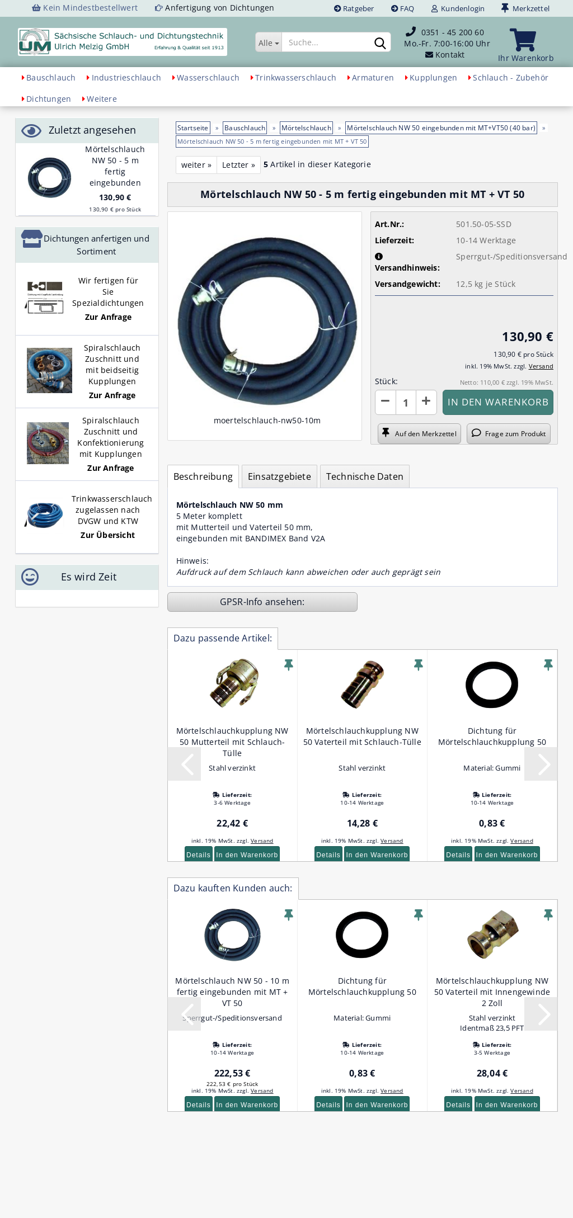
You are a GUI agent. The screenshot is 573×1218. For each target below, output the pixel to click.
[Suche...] (268, 42)
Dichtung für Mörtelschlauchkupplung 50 (492, 736)
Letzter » (238, 164)
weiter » (196, 164)
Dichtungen (48, 98)
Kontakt (449, 54)
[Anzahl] (406, 402)
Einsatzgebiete (279, 476)
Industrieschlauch (126, 77)
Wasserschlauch (208, 77)
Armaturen (373, 77)
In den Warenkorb (247, 855)
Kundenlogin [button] (458, 8)
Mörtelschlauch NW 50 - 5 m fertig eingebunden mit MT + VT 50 (115, 171)
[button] (385, 402)
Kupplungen (433, 77)
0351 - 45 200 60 (452, 32)
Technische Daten (364, 476)
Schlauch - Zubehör (510, 77)
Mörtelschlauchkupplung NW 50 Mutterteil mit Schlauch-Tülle (232, 741)
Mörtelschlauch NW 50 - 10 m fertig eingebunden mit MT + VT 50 (232, 991)
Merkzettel (525, 8)
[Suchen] (380, 42)
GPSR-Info (242, 602)
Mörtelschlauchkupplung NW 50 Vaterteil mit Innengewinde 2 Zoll (492, 991)
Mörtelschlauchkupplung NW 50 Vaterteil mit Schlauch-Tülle (362, 736)
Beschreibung (203, 476)
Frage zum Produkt (509, 433)
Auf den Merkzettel (419, 433)
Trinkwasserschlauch (295, 77)
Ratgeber (354, 8)
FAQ (403, 8)
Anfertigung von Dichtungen (219, 7)
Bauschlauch (51, 77)
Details (198, 855)
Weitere (101, 98)
